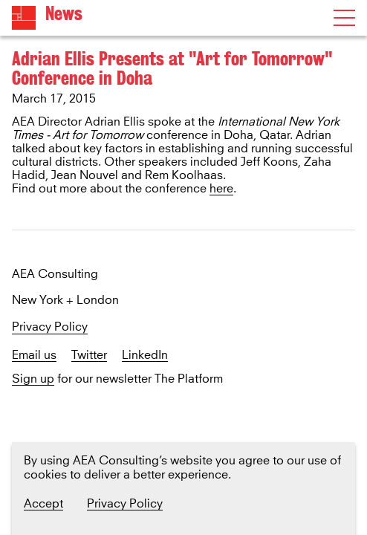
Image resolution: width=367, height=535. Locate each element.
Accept (43, 504)
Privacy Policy (50, 327)
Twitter (89, 355)
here (221, 189)
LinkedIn (145, 355)
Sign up (33, 379)
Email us (34, 355)
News (63, 14)
